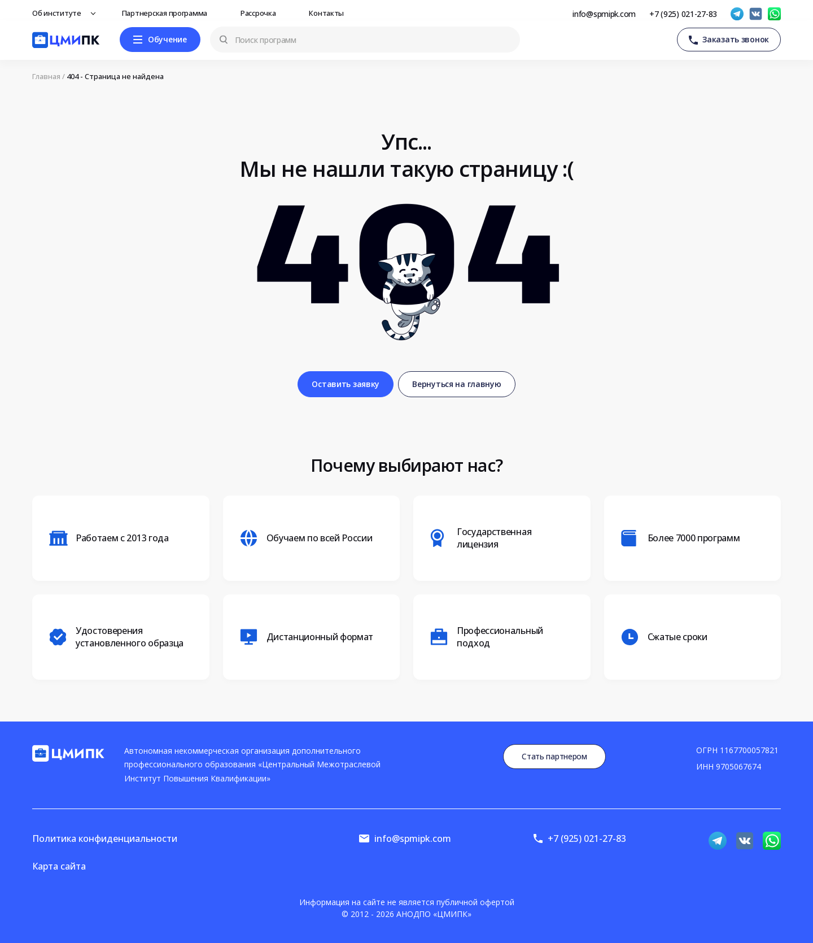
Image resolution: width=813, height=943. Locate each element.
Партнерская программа (167, 13)
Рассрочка (261, 13)
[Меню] (160, 39)
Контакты (329, 13)
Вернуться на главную (456, 384)
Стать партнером (554, 756)
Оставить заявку (345, 384)
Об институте (60, 13)
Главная (46, 76)
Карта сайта (59, 866)
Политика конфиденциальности (104, 838)
